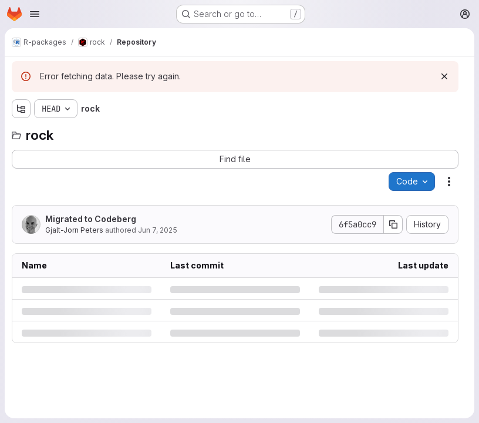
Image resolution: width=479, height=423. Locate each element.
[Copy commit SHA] (393, 224)
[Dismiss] (444, 76)
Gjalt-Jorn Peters (74, 230)
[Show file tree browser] (21, 108)
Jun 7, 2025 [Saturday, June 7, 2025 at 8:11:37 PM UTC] (157, 230)
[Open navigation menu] (34, 14)
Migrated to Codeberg (90, 219)
